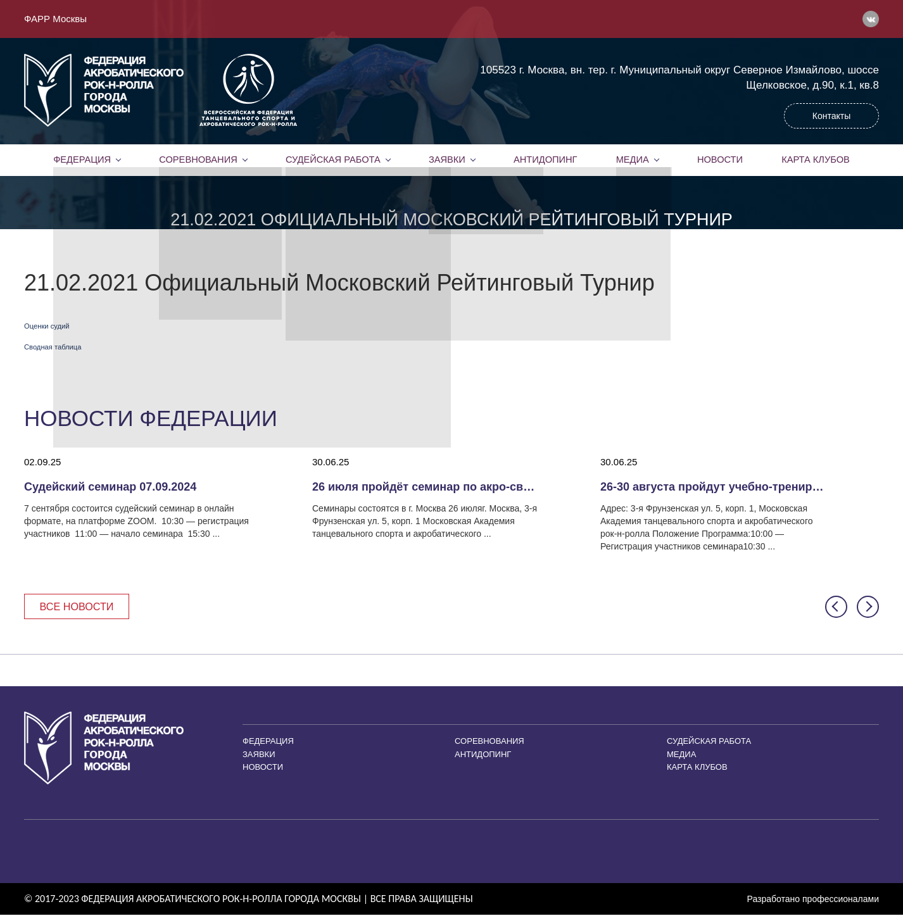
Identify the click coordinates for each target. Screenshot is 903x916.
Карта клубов (815, 159)
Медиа (632, 159)
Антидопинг (545, 159)
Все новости (79, 607)
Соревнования (198, 159)
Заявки (447, 159)
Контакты (831, 116)
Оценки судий (46, 326)
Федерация (82, 159)
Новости (720, 159)
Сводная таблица (53, 347)
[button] (836, 607)
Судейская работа (333, 159)
